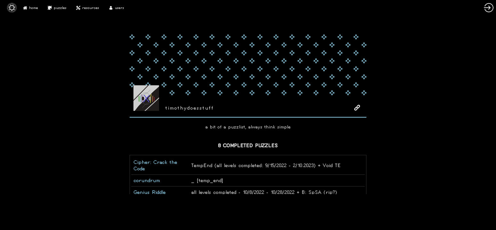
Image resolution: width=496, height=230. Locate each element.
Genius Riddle (150, 192)
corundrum (147, 180)
